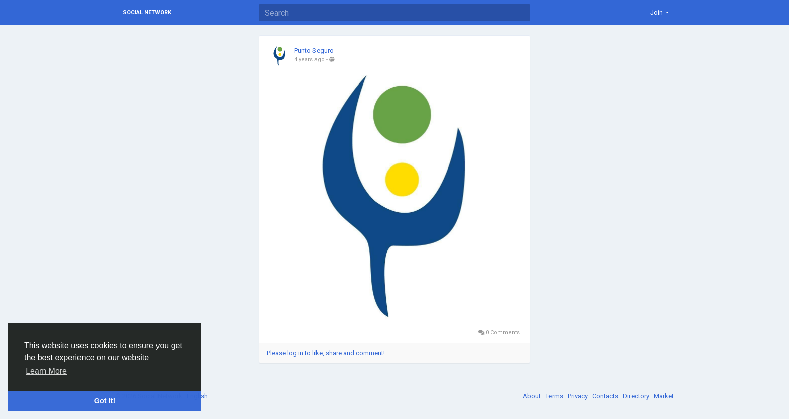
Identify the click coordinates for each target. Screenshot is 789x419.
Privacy (578, 396)
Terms (555, 396)
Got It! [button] (104, 401)
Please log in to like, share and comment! (326, 353)
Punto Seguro (314, 50)
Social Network (147, 12)
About (532, 396)
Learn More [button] (46, 371)
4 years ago (309, 59)
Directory (637, 396)
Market (664, 396)
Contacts (606, 396)
